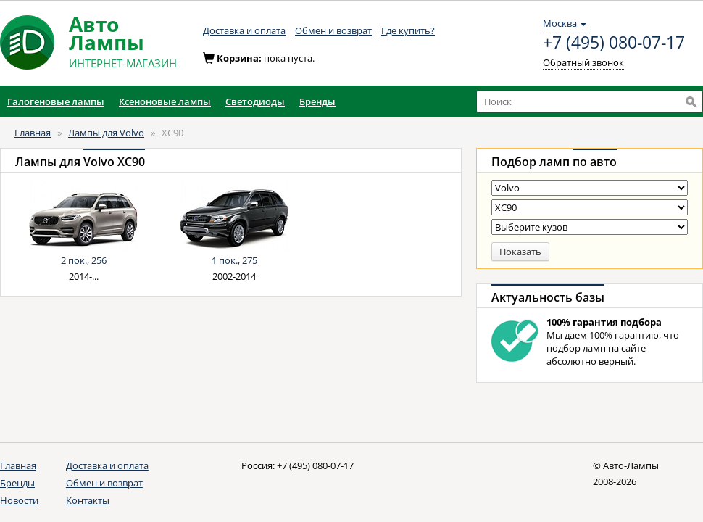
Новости (19, 500)
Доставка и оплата (244, 30)
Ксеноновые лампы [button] (165, 101)
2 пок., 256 (84, 260)
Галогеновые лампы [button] (55, 101)
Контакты (87, 500)
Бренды (17, 482)
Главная (32, 132)
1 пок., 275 (234, 260)
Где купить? (408, 30)
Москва (564, 23)
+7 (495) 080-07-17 (614, 43)
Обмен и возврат (333, 30)
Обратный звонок (583, 62)
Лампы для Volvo (106, 132)
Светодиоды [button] (255, 101)
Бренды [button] (317, 101)
